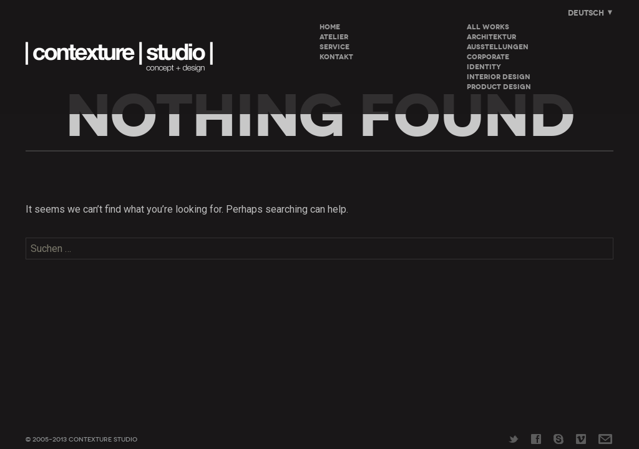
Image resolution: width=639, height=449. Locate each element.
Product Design (499, 87)
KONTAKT (336, 57)
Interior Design (498, 77)
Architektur (491, 37)
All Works (488, 27)
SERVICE (334, 47)
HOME (330, 27)
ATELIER (334, 37)
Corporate (488, 57)
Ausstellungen (498, 47)
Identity (484, 67)
